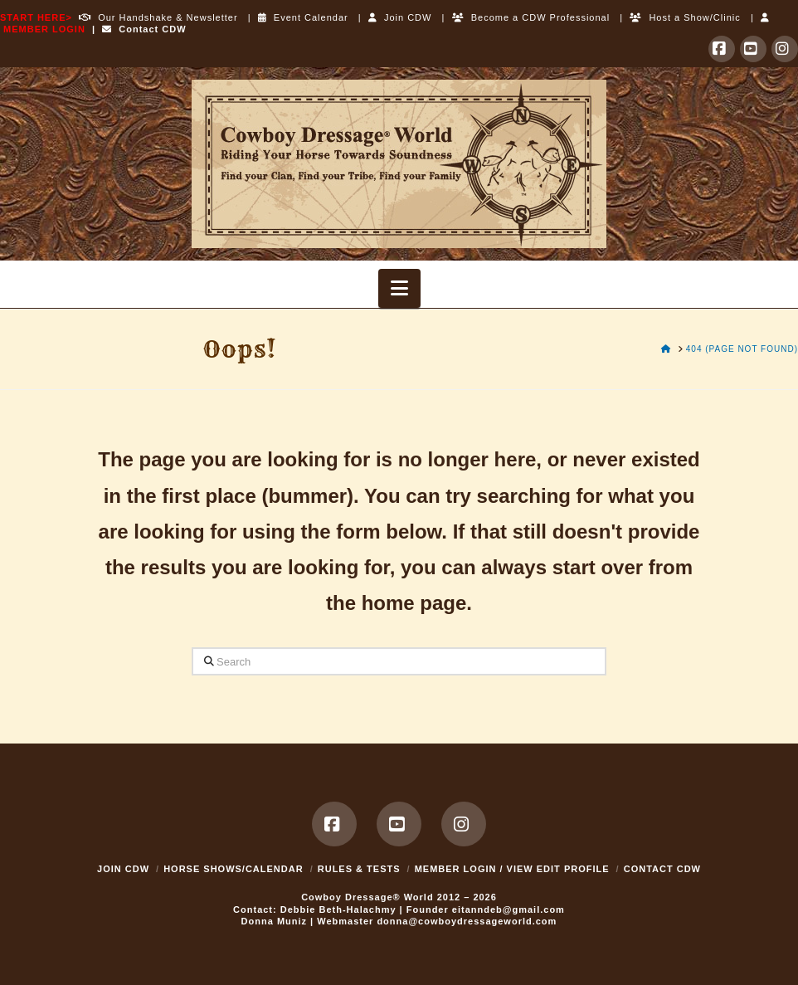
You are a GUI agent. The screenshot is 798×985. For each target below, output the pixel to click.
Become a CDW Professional (531, 17)
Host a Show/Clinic (685, 17)
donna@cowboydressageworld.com (467, 921)
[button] (399, 288)
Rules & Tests (359, 869)
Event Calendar (303, 17)
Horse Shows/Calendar (233, 869)
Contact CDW (144, 29)
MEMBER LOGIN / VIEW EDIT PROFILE (512, 869)
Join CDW (400, 17)
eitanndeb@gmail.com (508, 909)
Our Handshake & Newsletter (155, 17)
